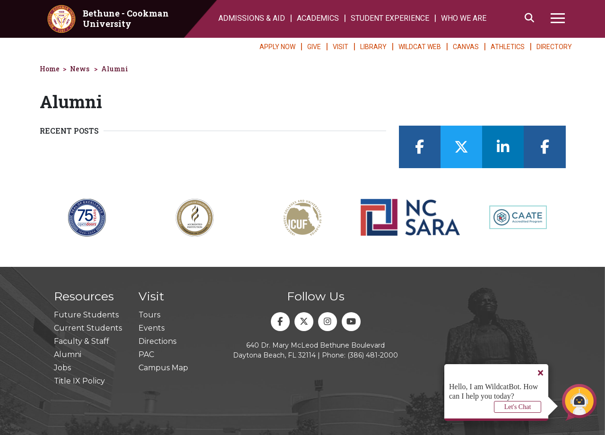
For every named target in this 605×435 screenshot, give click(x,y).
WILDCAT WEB (419, 47)
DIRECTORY (554, 47)
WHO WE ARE (463, 18)
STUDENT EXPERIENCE (390, 18)
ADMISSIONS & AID (251, 18)
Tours (149, 314)
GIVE (314, 47)
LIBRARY (373, 47)
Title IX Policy (79, 380)
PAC (146, 354)
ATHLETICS (508, 47)
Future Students (86, 314)
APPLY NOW (277, 47)
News (79, 68)
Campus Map (163, 367)
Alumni (114, 68)
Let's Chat (517, 406)
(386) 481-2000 (372, 355)
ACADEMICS (318, 18)
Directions (157, 341)
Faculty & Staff (81, 341)
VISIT (340, 47)
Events (151, 328)
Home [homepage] (50, 68)
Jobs (62, 367)
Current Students (88, 328)
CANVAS (466, 47)
